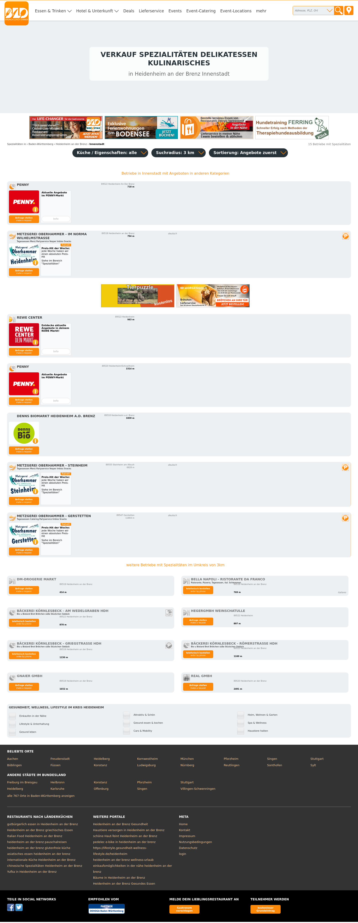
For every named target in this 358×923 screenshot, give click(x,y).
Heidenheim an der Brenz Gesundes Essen (124, 885)
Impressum (187, 837)
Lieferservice (151, 11)
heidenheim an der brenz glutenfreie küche (38, 849)
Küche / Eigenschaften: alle (107, 154)
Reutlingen (232, 766)
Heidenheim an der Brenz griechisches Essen (40, 831)
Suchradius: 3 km (175, 154)
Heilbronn (57, 783)
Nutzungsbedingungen (195, 843)
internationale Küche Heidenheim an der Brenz (41, 861)
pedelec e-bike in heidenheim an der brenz (124, 843)
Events (175, 11)
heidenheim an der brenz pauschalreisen (37, 843)
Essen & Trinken (50, 11)
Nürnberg (187, 766)
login (182, 855)
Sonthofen (274, 766)
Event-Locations (236, 11)
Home (183, 825)
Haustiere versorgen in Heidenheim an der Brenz (128, 831)
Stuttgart (317, 760)
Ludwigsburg (146, 766)
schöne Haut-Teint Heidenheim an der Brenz (125, 837)
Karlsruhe (57, 790)
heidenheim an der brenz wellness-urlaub (123, 861)
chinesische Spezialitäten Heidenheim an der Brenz (44, 867)
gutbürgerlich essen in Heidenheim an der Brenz (42, 825)
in (16, 145)
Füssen (55, 766)
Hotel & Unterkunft (94, 11)
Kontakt (184, 831)
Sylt (313, 766)
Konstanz (100, 766)
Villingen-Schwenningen (197, 790)
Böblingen (14, 766)
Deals (128, 11)
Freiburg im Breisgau (22, 783)
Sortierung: (244, 154)
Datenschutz (188, 849)
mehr (261, 11)
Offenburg (101, 790)
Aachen (12, 760)
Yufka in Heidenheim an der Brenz (32, 873)
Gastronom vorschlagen (184, 910)
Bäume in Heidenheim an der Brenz (119, 879)
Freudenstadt (60, 760)
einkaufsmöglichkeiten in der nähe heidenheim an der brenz (132, 870)
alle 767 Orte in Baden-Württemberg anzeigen (40, 797)
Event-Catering (201, 11)
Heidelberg (102, 760)
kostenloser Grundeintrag (265, 910)
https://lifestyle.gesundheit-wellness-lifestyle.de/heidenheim (120, 852)
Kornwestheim (147, 760)
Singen (272, 760)
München (187, 760)
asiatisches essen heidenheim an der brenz (38, 855)
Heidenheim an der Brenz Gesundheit (120, 825)
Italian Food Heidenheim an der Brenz (34, 837)
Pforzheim (231, 760)
